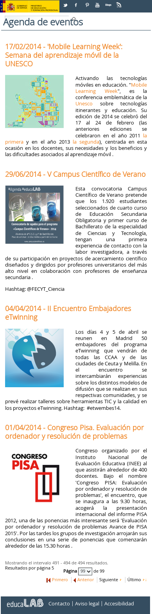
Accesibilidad (119, 603)
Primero (60, 579)
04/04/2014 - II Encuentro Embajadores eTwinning (68, 313)
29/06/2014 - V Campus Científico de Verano (75, 174)
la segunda (86, 141)
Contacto (59, 603)
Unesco (84, 103)
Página (70, 571)
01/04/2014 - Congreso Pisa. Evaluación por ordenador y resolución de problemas (74, 432)
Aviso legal (87, 603)
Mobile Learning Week (111, 87)
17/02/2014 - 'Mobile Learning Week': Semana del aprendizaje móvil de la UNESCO (63, 55)
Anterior (85, 579)
